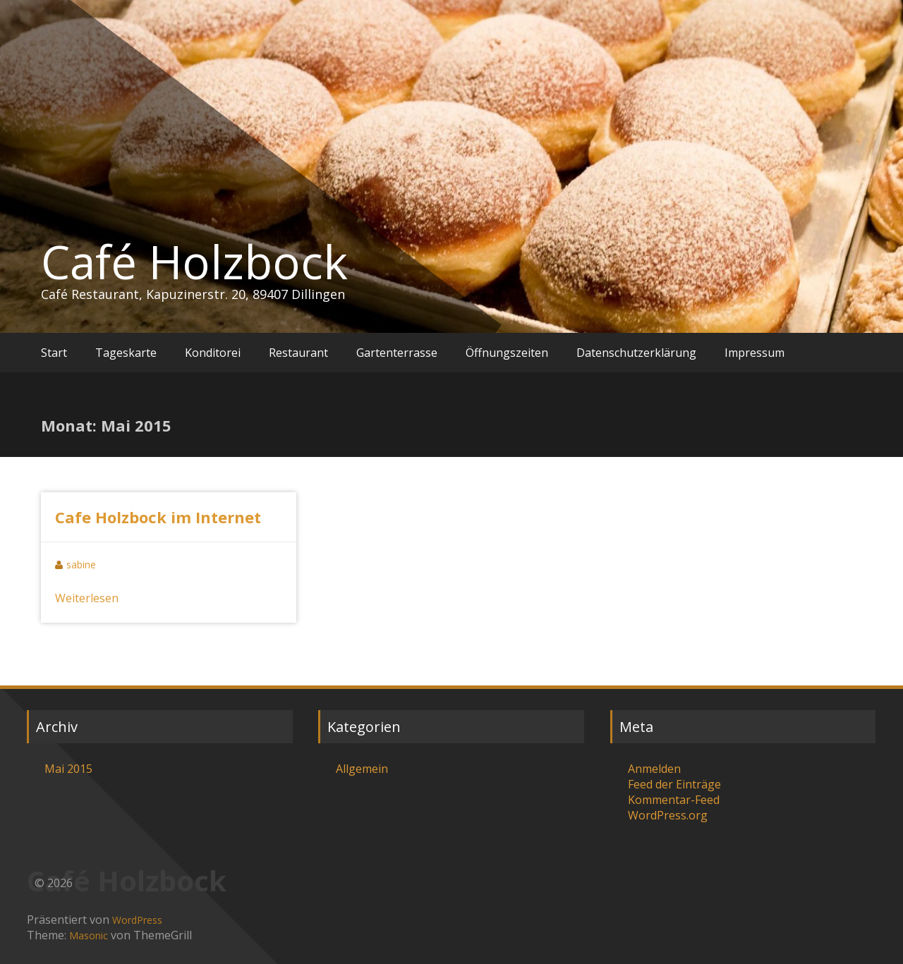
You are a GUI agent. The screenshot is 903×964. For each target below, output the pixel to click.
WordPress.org (668, 815)
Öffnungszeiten (507, 352)
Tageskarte (126, 352)
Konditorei (213, 352)
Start (54, 352)
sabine (81, 564)
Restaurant (298, 352)
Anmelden (654, 768)
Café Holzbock (194, 262)
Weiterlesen (87, 598)
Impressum (754, 352)
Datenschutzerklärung (636, 352)
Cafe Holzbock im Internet (158, 516)
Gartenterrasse (396, 352)
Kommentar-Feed (674, 799)
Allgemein (362, 768)
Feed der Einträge (674, 784)
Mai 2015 (68, 768)
